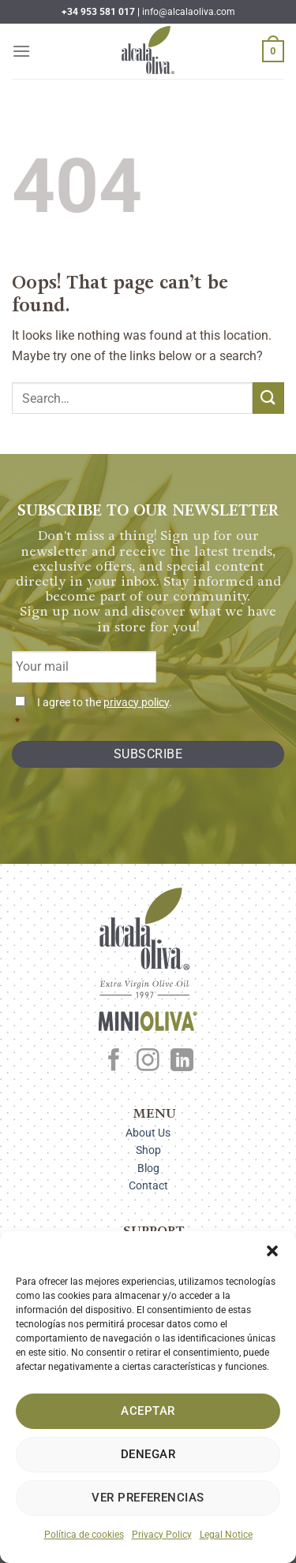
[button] (272, 1251)
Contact (148, 1185)
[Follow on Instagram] (148, 1061)
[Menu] (21, 51)
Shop (148, 1150)
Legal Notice (226, 1534)
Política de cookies (84, 1534)
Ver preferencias (148, 1497)
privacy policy (136, 702)
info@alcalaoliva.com (188, 11)
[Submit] (268, 397)
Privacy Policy (162, 1534)
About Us (148, 1132)
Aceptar (147, 1411)
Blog (148, 1168)
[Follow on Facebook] (114, 1061)
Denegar (148, 1454)
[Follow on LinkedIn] (181, 1061)
